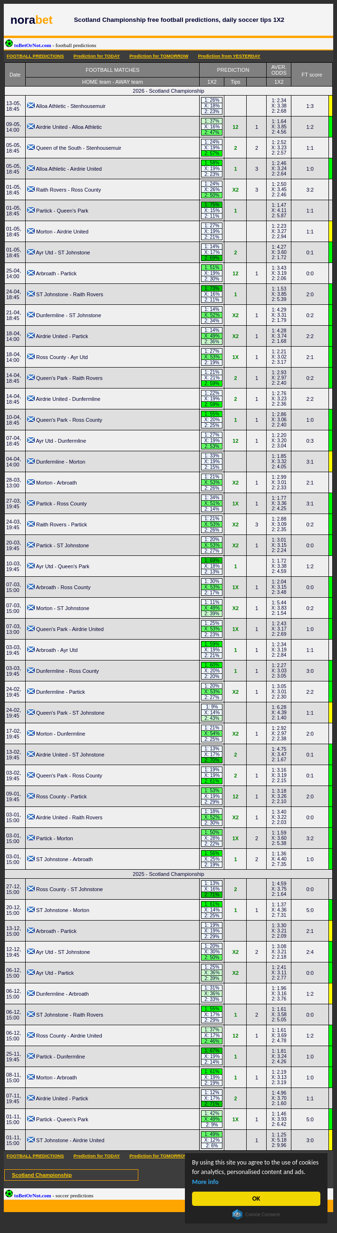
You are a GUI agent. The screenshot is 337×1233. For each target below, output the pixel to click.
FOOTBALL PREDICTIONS (35, 55)
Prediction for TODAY (96, 55)
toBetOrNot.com (50, 45)
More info (205, 1182)
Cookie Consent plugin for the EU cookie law (256, 1214)
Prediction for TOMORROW (158, 55)
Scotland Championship (42, 1175)
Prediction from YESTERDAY (229, 55)
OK (256, 1198)
